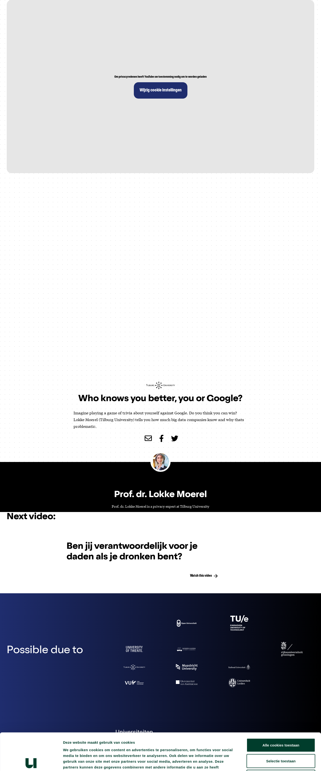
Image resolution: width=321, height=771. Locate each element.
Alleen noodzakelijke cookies (281, 739)
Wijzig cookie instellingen (161, 90)
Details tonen (259, 761)
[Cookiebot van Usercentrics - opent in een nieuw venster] (31, 761)
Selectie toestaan (281, 724)
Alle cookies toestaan (280, 708)
